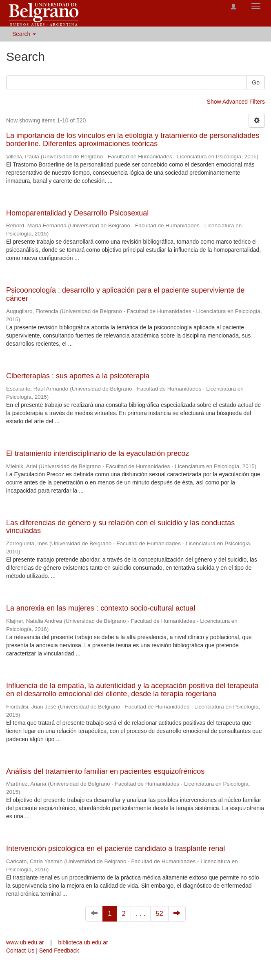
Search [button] (24, 34)
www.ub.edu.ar (26, 942)
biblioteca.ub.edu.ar (83, 942)
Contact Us (20, 950)
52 (159, 913)
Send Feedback (59, 950)
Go (256, 82)
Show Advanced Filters (236, 101)
